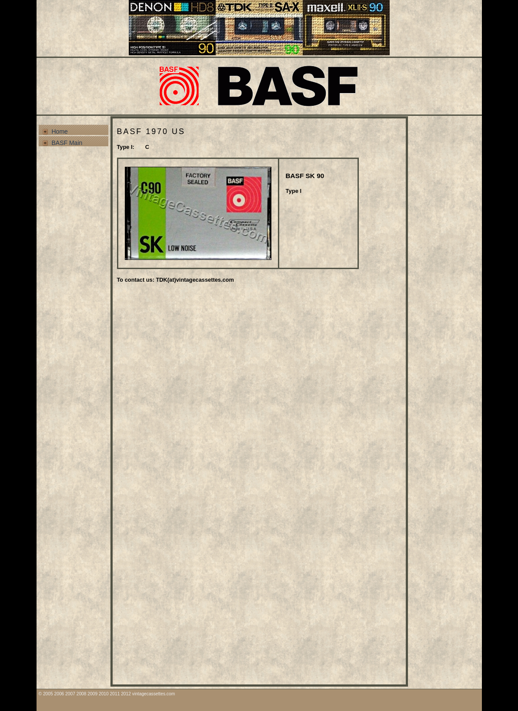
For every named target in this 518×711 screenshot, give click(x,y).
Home (60, 131)
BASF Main (67, 142)
